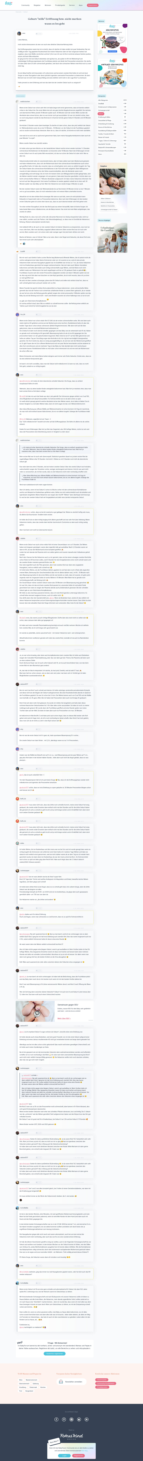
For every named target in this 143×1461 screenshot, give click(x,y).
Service (72, 5)
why (21, 729)
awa (23, 33)
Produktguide (60, 5)
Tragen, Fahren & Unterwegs (107, 141)
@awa (52, 598)
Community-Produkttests (105, 1383)
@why (22, 775)
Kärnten (43, 1387)
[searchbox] (129, 5)
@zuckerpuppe (25, 934)
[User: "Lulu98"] (19, 86)
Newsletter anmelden (73, 1382)
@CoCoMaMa (24, 1272)
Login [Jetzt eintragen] (64, 1456)
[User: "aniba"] (17, 843)
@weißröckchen (25, 381)
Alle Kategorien (103, 100)
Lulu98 (22, 251)
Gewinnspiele (101, 1380)
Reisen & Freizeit (104, 137)
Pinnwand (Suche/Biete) (106, 151)
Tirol (20, 1391)
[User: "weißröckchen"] (17, 101)
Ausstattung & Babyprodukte (107, 130)
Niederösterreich (31, 1380)
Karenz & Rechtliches (105, 127)
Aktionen (48, 5)
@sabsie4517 (24, 787)
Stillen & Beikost (106, 198)
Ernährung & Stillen (104, 117)
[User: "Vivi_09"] (17, 314)
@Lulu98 (22, 396)
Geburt (101, 114)
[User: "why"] (17, 729)
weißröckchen (25, 101)
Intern (100, 154)
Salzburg (36, 1383)
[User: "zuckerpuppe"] (17, 870)
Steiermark (33, 1387)
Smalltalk (101, 103)
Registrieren (92, 5)
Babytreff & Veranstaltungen (107, 147)
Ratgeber (37, 5)
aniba (22, 843)
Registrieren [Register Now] (78, 1456)
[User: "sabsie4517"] (17, 684)
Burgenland (29, 1391)
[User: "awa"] (19, 34)
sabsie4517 (24, 684)
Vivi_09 (22, 314)
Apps (81, 5)
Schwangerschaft (104, 110)
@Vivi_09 (23, 419)
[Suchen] (137, 5)
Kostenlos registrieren (54, 1354)
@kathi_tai (23, 976)
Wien (20, 1380)
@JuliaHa (23, 618)
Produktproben (102, 1387)
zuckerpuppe (24, 870)
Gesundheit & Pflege (105, 120)
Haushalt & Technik (104, 144)
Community (25, 5)
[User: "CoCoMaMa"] (24, 243)
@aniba (22, 914)
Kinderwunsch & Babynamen (107, 107)
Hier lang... (85, 1450)
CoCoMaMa (24, 1208)
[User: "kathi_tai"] (17, 799)
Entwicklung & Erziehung (106, 124)
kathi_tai (23, 798)
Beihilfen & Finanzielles (108, 206)
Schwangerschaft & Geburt (109, 209)
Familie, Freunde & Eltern (106, 134)
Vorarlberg (22, 1387)
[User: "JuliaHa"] (17, 538)
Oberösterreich (24, 1383)
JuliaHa (22, 538)
